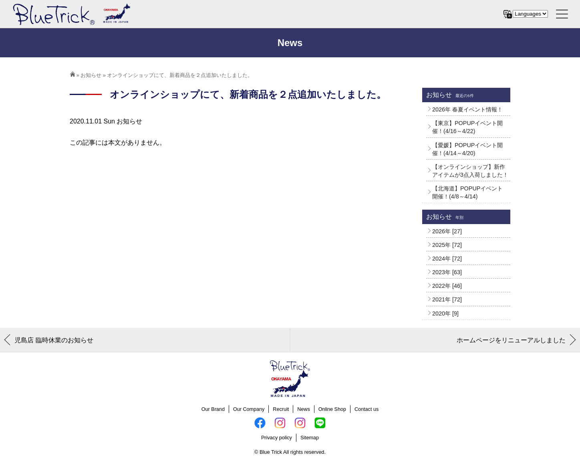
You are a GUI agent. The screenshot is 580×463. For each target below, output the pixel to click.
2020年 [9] (445, 313)
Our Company (248, 409)
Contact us (366, 409)
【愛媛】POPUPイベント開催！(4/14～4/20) (467, 149)
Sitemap (309, 438)
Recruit (281, 409)
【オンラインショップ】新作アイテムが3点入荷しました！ (470, 171)
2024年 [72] (447, 258)
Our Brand (213, 409)
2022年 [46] (447, 286)
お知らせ (91, 75)
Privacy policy (276, 438)
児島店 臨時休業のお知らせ (53, 340)
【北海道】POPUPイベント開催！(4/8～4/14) (467, 192)
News (303, 409)
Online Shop (332, 409)
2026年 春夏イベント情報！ (467, 109)
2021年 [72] (447, 299)
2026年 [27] (447, 231)
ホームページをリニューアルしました (511, 340)
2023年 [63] (447, 272)
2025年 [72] (447, 245)
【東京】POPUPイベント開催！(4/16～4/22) (467, 127)
